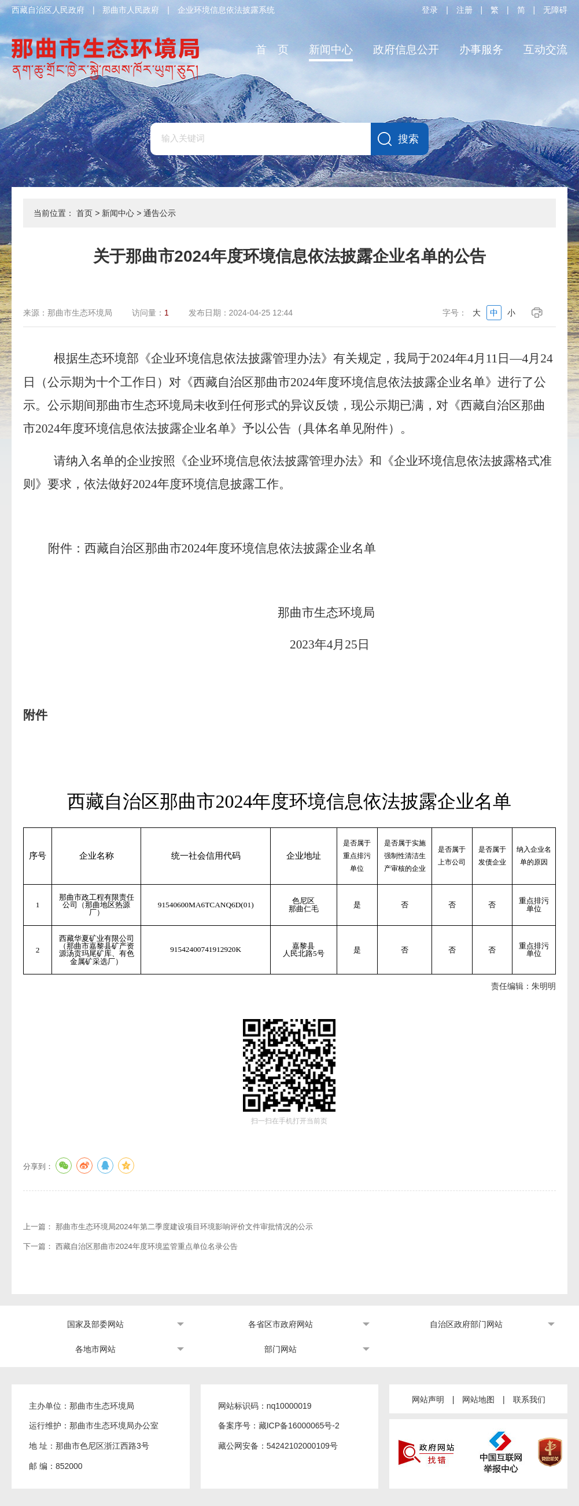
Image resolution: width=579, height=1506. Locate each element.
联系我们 (529, 1399)
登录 (430, 9)
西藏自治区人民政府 (48, 9)
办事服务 (481, 49)
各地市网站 (95, 1349)
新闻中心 (331, 49)
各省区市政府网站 (280, 1324)
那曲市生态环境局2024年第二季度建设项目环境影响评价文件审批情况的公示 (184, 1226)
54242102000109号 (302, 1445)
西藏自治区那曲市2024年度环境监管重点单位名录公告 (147, 1246)
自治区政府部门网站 (466, 1324)
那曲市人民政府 (130, 9)
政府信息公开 (406, 49)
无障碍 (555, 9)
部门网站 (280, 1349)
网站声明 (428, 1399)
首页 (84, 213)
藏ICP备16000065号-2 (299, 1425)
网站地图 (478, 1399)
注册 (464, 9)
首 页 (272, 49)
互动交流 (545, 49)
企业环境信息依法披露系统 (226, 9)
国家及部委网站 (95, 1324)
